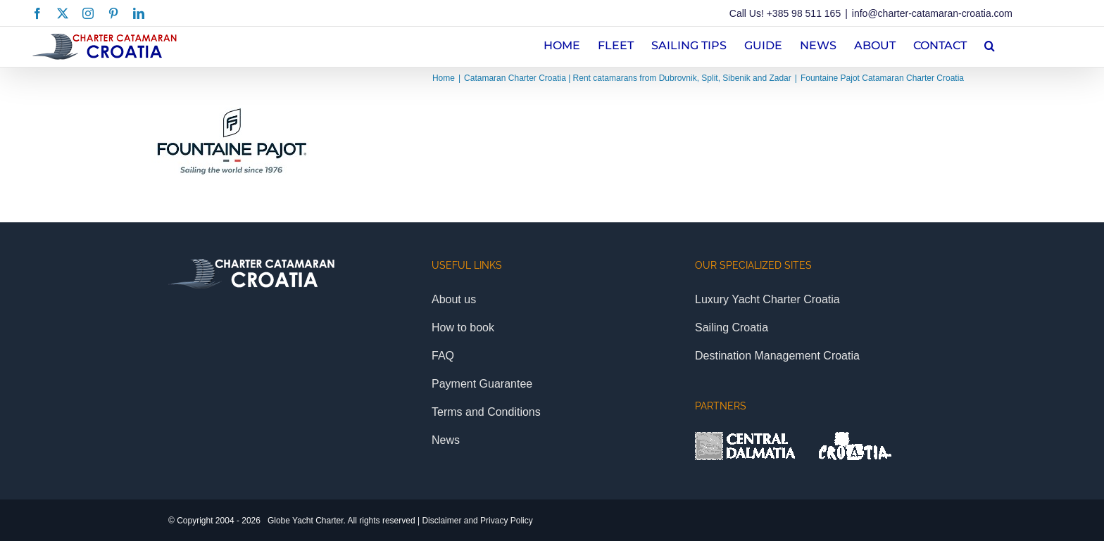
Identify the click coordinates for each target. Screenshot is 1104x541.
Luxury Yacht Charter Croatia (767, 299)
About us (454, 299)
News (446, 440)
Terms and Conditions (486, 412)
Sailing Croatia (731, 327)
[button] (989, 44)
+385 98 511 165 (804, 13)
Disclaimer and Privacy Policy (477, 521)
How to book (463, 327)
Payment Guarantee (482, 384)
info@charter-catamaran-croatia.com (932, 13)
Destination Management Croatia (777, 356)
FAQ (443, 356)
